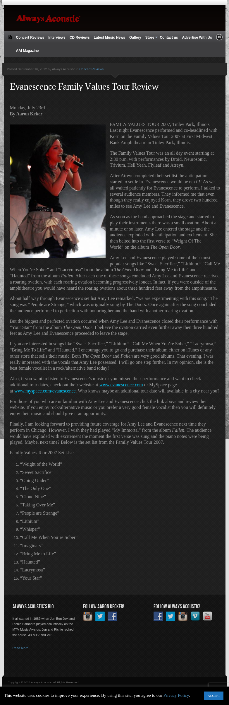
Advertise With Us (197, 37)
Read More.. (21, 648)
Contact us (169, 37)
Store (150, 37)
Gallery (135, 37)
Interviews (57, 37)
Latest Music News (109, 37)
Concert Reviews (30, 37)
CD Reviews (80, 37)
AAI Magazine (27, 51)
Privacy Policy (176, 695)
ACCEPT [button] (214, 695)
